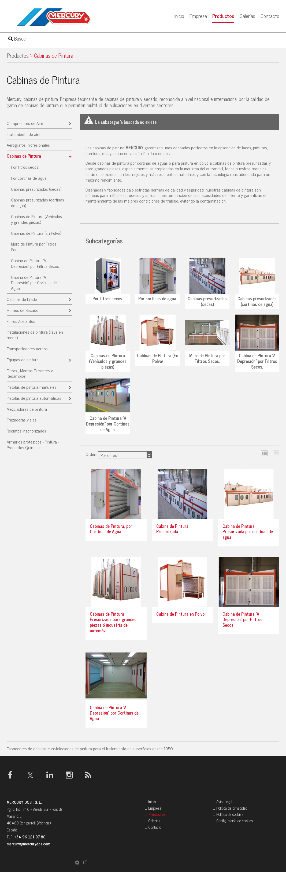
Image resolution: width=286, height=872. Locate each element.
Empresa (198, 16)
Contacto (270, 16)
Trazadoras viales (21, 419)
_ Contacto (153, 827)
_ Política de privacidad (230, 808)
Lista (276, 453)
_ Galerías (152, 820)
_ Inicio (150, 801)
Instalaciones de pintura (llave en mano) (35, 334)
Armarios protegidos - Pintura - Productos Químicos (33, 444)
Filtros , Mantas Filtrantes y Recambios (30, 373)
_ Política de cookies (228, 814)
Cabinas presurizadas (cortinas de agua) (37, 202)
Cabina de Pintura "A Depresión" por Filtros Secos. (35, 263)
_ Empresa (153, 808)
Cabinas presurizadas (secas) (36, 188)
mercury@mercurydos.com (28, 844)
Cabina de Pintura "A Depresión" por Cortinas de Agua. (34, 282)
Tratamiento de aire (23, 134)
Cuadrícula (264, 453)
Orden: (119, 454)
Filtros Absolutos (21, 321)
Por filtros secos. (25, 166)
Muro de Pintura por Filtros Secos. (33, 246)
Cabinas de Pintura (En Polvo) (36, 232)
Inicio (179, 16)
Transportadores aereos (27, 348)
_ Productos (155, 814)
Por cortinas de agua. (29, 177)
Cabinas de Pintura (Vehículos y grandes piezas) (36, 219)
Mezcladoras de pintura (27, 408)
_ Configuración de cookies (233, 820)
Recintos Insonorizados (26, 430)
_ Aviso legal (222, 801)
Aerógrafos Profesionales (28, 144)
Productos (223, 16)
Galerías (247, 16)
